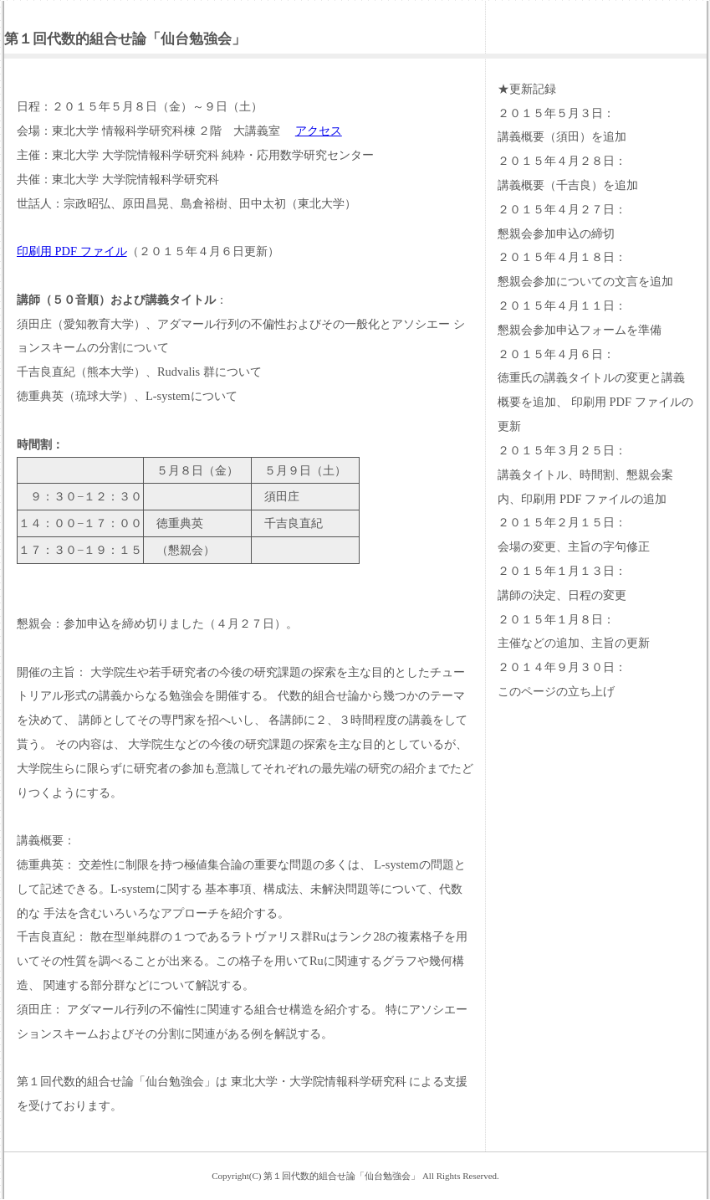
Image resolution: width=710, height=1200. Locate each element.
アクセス (318, 130)
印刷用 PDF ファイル (72, 251)
